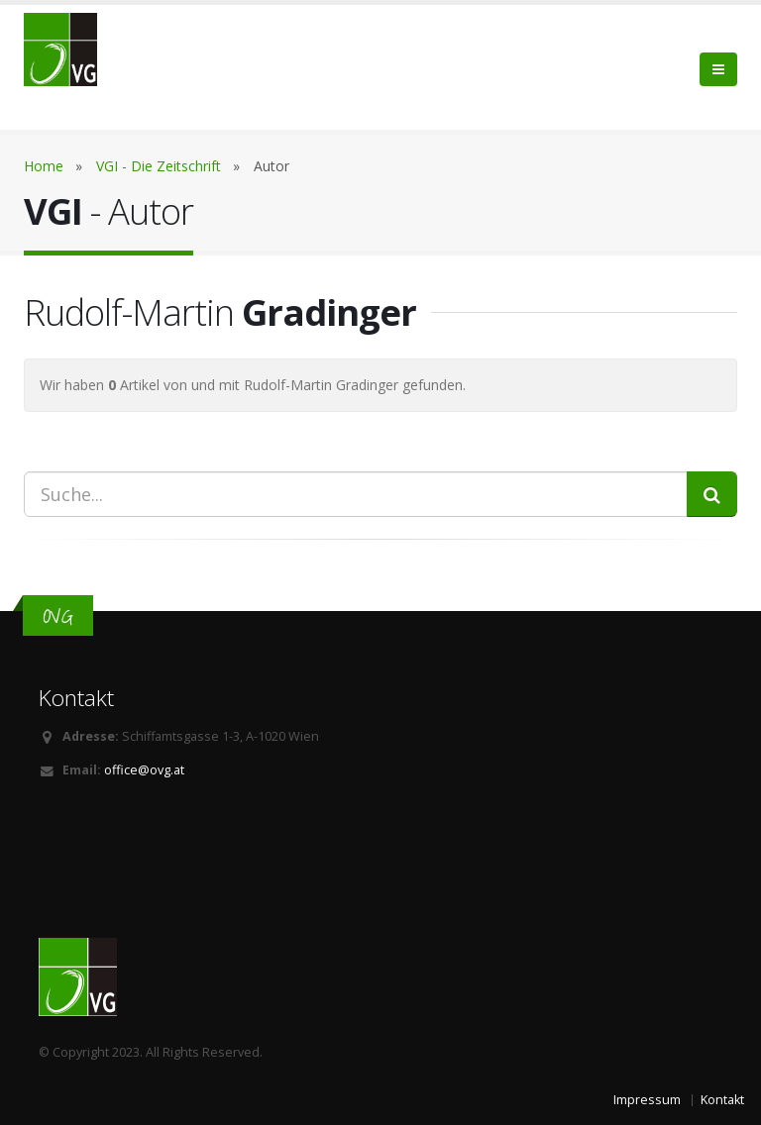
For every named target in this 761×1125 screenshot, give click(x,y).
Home (43, 165)
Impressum (647, 1099)
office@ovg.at (144, 770)
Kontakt (722, 1099)
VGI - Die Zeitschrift (158, 165)
